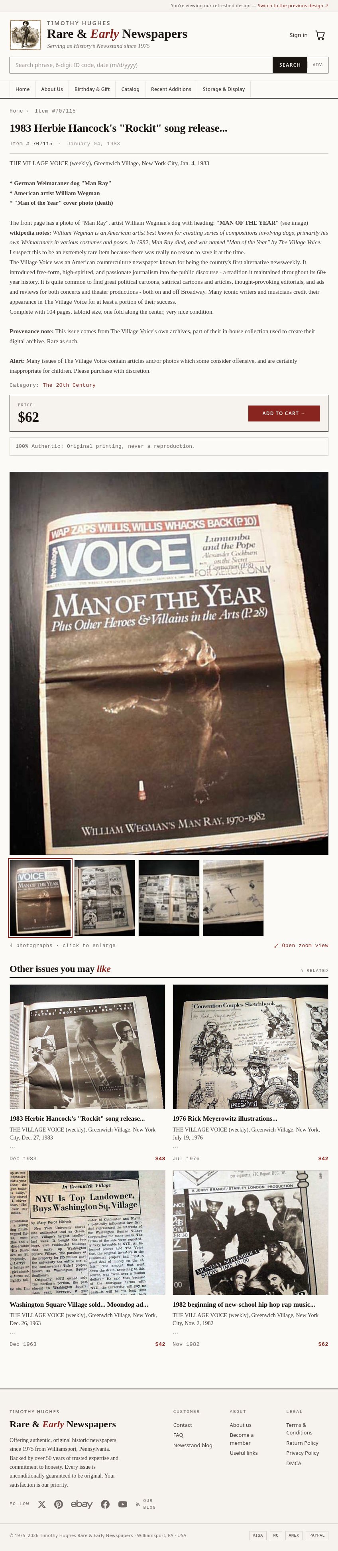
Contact (182, 1424)
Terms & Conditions (299, 1428)
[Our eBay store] (82, 1504)
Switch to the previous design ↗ (293, 5)
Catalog (130, 89)
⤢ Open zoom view (301, 945)
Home (23, 89)
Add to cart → (284, 413)
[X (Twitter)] (41, 1504)
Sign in (299, 35)
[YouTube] (123, 1504)
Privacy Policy (302, 1452)
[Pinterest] (58, 1504)
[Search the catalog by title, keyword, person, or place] (141, 65)
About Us (52, 89)
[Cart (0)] (320, 35)
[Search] (290, 65)
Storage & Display (224, 89)
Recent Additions (171, 89)
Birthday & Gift (92, 89)
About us (241, 1424)
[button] (169, 663)
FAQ (178, 1434)
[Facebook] (105, 1504)
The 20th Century (69, 385)
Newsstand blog (192, 1444)
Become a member (242, 1438)
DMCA (293, 1462)
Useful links (244, 1452)
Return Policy (302, 1442)
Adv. (317, 64)
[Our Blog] (147, 1503)
